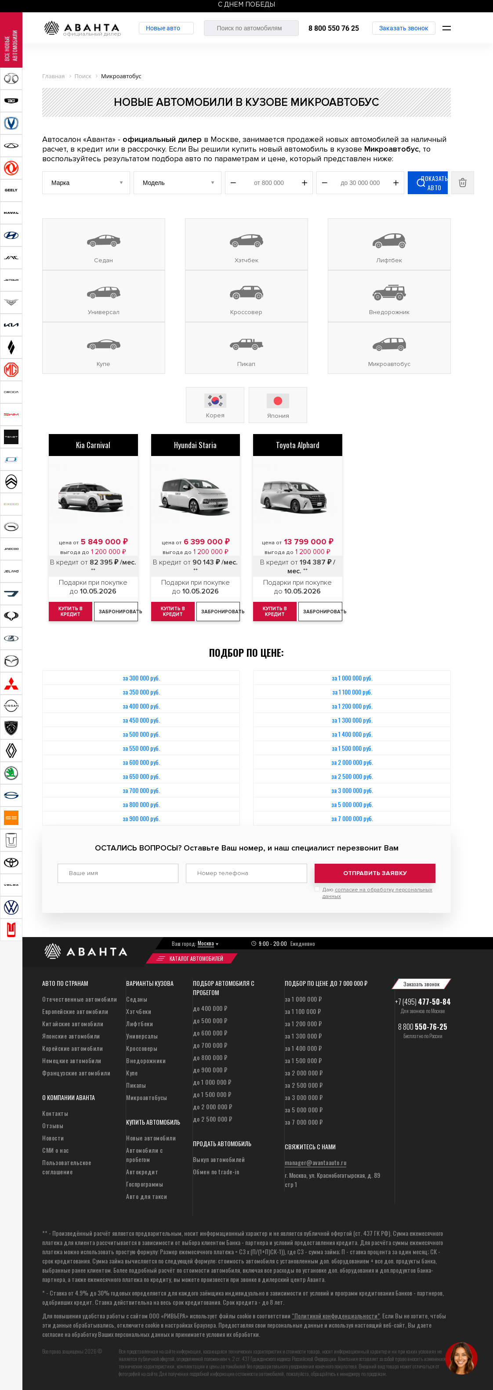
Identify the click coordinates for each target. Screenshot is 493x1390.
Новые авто (163, 28)
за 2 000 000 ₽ (304, 1072)
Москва (206, 943)
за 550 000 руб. (141, 748)
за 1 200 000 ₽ (303, 1023)
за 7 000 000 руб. (352, 818)
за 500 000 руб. (141, 733)
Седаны (136, 998)
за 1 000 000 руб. (352, 677)
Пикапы (136, 1085)
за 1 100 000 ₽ (303, 1011)
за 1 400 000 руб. (352, 733)
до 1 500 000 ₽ (212, 1094)
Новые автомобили (151, 1137)
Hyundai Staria (195, 444)
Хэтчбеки (138, 1011)
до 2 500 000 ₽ (212, 1118)
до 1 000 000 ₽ (212, 1081)
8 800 (422, 1026)
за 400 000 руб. (141, 705)
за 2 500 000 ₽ (304, 1085)
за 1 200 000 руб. (352, 705)
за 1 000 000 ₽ (303, 998)
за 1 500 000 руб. (352, 748)
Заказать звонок (403, 28)
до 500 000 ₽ (210, 1020)
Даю (377, 893)
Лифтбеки (139, 1023)
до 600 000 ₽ (210, 1032)
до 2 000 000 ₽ (212, 1106)
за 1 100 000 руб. (352, 691)
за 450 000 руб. (141, 719)
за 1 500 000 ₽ (303, 1060)
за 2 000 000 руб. (352, 762)
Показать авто (434, 183)
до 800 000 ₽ (210, 1057)
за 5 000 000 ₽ (304, 1109)
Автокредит (142, 1171)
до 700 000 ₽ (210, 1045)
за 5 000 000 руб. (352, 804)
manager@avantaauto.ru (316, 1162)
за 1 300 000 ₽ (303, 1035)
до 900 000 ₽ (210, 1069)
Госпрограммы (144, 1183)
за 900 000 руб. (141, 818)
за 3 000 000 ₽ (304, 1097)
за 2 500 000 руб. (352, 776)
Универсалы (142, 1035)
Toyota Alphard (297, 444)
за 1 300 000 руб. (352, 719)
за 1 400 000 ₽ (303, 1048)
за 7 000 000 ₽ (304, 1121)
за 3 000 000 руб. (352, 790)
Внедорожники (146, 1060)
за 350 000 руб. (141, 691)
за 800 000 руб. (141, 804)
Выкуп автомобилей (219, 1159)
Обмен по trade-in (216, 1171)
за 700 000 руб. (141, 790)
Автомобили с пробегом (144, 1154)
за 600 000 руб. (141, 762)
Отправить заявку (375, 873)
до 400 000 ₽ (210, 1008)
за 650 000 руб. (141, 776)
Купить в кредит (173, 611)
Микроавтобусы (146, 1097)
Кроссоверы (141, 1048)
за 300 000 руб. (141, 677)
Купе (132, 1072)
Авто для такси (146, 1196)
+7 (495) (423, 1001)
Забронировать (118, 612)
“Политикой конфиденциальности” (336, 1315)
